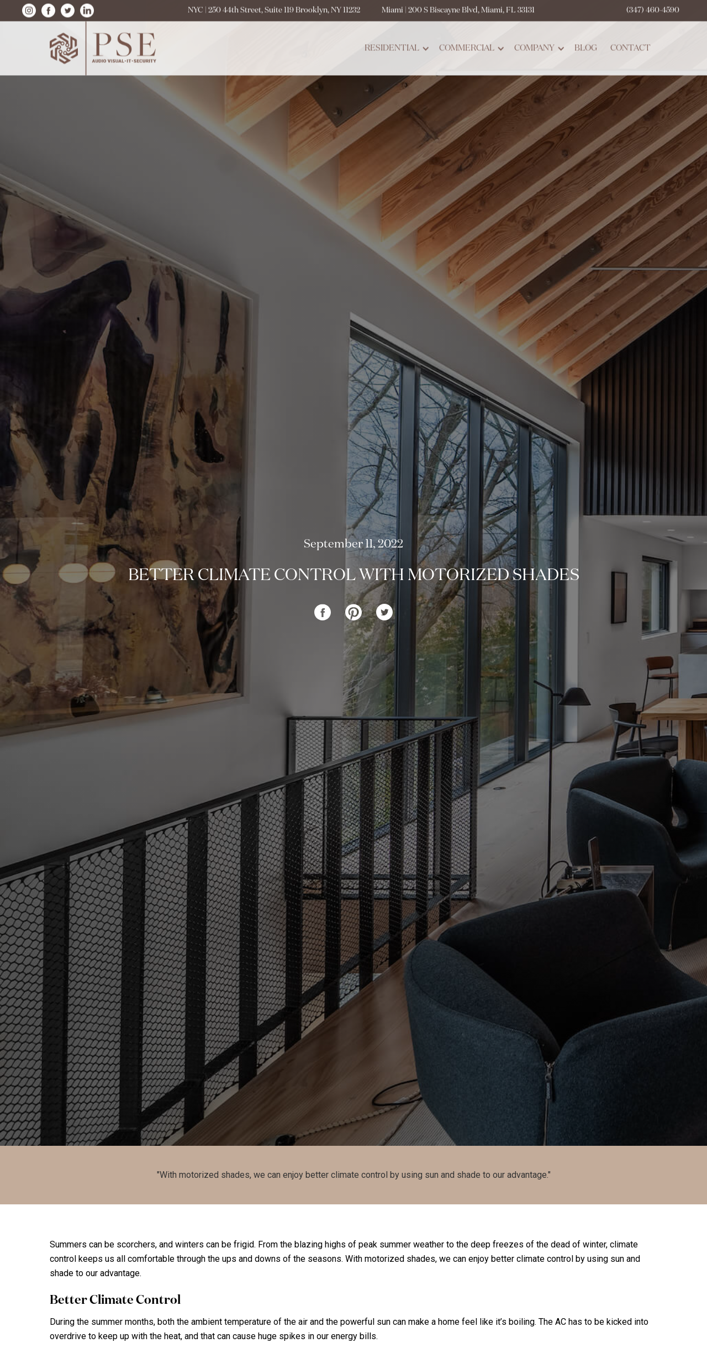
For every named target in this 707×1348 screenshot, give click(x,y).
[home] (105, 46)
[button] (395, 46)
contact (630, 46)
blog (585, 46)
